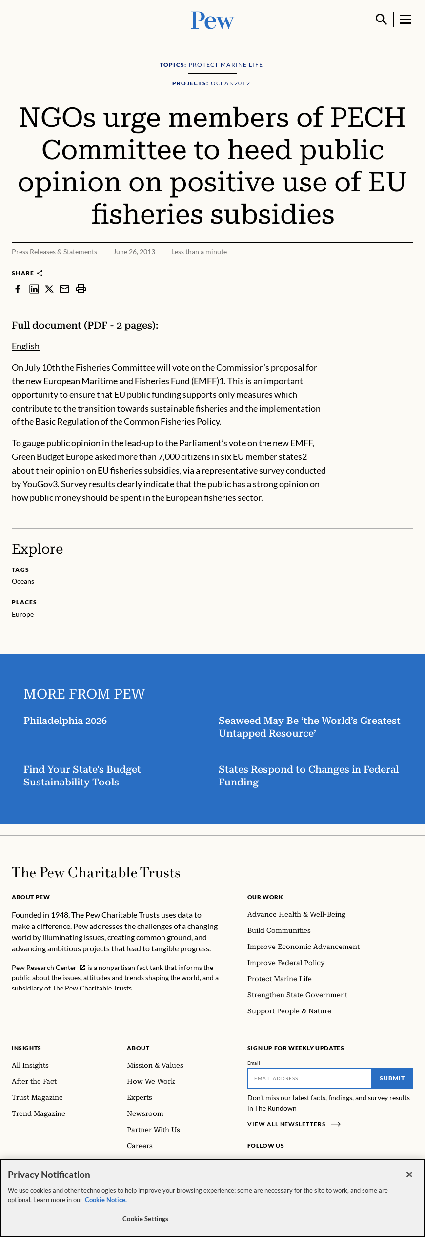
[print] (81, 288)
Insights (26, 1047)
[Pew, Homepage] (213, 19)
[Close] (409, 1175)
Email (254, 1062)
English (26, 345)
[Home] (96, 872)
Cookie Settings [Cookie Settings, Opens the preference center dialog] (145, 1220)
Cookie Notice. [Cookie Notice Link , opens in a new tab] (106, 1200)
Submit (392, 1078)
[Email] (309, 1078)
